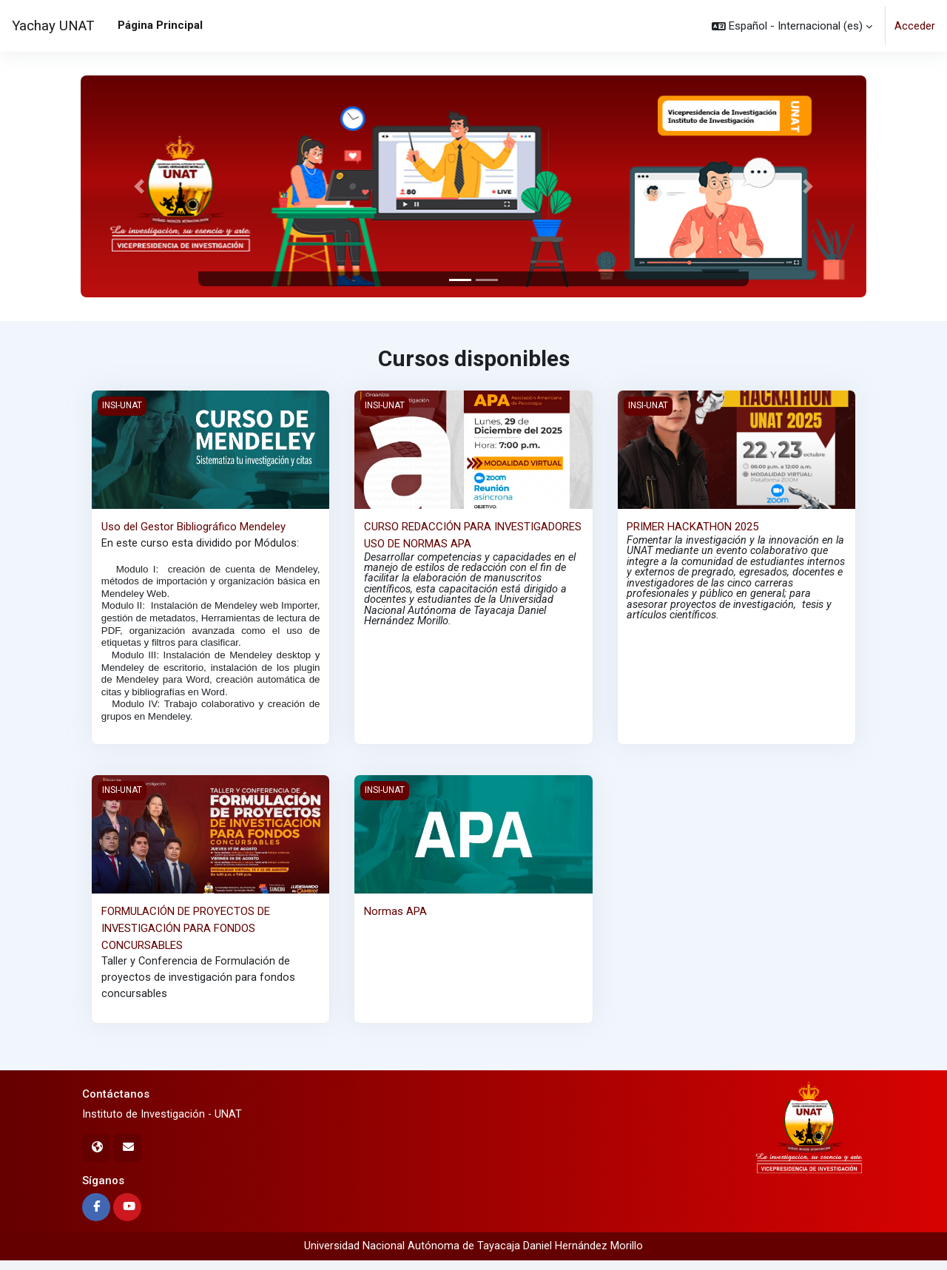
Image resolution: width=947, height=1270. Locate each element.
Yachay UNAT (53, 26)
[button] (792, 26)
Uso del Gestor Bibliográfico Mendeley (193, 526)
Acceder (914, 26)
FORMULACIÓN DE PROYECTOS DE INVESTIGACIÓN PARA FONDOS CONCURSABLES (186, 934)
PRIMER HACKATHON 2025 (692, 526)
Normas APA (395, 918)
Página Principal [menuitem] (160, 25)
